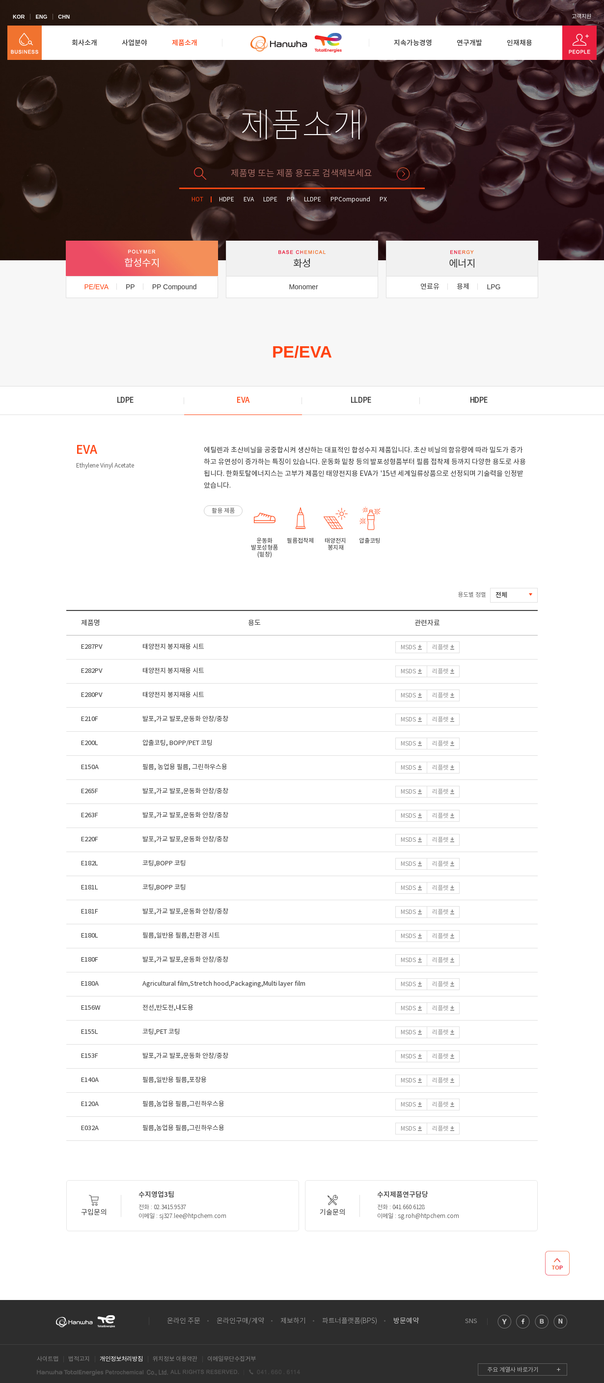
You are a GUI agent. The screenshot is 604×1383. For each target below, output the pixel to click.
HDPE (226, 199)
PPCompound (350, 199)
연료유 (429, 287)
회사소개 (84, 43)
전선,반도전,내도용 (167, 1008)
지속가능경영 (413, 43)
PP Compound (174, 287)
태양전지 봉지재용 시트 (173, 647)
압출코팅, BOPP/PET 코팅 (177, 743)
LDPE (270, 199)
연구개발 (469, 43)
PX (383, 199)
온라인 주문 (183, 1321)
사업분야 (134, 43)
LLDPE (312, 199)
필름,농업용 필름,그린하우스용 (183, 1104)
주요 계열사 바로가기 (513, 1370)
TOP (557, 1263)
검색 (403, 173)
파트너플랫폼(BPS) (349, 1321)
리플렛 (440, 647)
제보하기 (293, 1321)
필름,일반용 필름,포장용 (174, 1080)
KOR (19, 17)
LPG (493, 287)
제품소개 (184, 43)
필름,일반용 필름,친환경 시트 (181, 936)
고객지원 (581, 17)
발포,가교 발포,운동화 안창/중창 (185, 719)
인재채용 (519, 43)
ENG (41, 17)
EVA (249, 199)
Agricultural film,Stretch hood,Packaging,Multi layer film (223, 984)
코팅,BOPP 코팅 (164, 863)
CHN (64, 17)
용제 (463, 287)
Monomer (303, 287)
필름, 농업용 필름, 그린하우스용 (184, 767)
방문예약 (406, 1321)
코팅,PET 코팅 (161, 1032)
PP (291, 199)
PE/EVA (96, 287)
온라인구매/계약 (240, 1321)
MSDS (408, 647)
